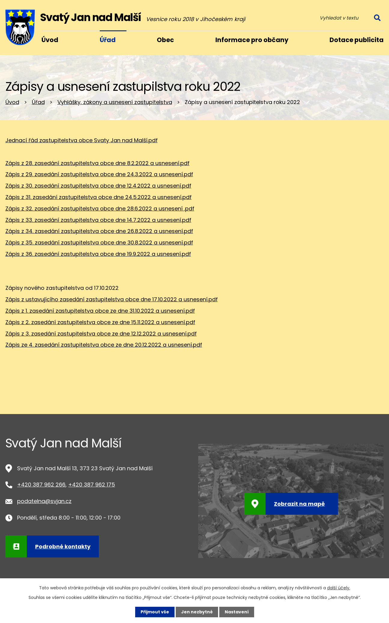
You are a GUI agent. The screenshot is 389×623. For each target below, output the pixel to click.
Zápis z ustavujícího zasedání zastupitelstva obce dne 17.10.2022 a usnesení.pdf (111, 299)
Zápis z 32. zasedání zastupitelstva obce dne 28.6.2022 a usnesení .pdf (99, 208)
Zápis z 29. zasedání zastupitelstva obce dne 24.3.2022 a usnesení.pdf (99, 174)
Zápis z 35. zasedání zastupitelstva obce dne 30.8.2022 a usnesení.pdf (99, 242)
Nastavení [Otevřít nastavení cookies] (237, 612)
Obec (165, 39)
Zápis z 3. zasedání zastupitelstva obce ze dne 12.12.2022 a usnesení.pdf (101, 333)
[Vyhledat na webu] (349, 17)
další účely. (338, 588)
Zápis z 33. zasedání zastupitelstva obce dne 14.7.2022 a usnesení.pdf (98, 220)
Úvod (12, 102)
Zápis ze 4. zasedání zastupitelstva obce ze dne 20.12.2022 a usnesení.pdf (103, 344)
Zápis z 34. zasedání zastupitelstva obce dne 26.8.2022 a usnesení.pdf (99, 231)
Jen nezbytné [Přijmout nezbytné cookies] (197, 612)
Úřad (38, 102)
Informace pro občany (251, 39)
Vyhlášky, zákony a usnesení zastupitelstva (114, 102)
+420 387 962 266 (41, 484)
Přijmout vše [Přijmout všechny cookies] (155, 612)
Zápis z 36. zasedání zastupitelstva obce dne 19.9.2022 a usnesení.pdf (98, 254)
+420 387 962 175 (91, 484)
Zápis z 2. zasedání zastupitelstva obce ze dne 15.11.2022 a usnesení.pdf (100, 322)
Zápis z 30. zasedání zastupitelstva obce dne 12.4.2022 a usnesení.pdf (98, 185)
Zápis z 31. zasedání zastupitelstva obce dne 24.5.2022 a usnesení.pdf (98, 197)
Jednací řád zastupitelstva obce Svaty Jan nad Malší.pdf (81, 140)
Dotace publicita (357, 39)
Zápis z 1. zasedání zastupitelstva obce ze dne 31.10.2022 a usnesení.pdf (100, 311)
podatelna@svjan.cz (44, 501)
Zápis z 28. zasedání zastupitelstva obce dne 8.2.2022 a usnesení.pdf (97, 163)
